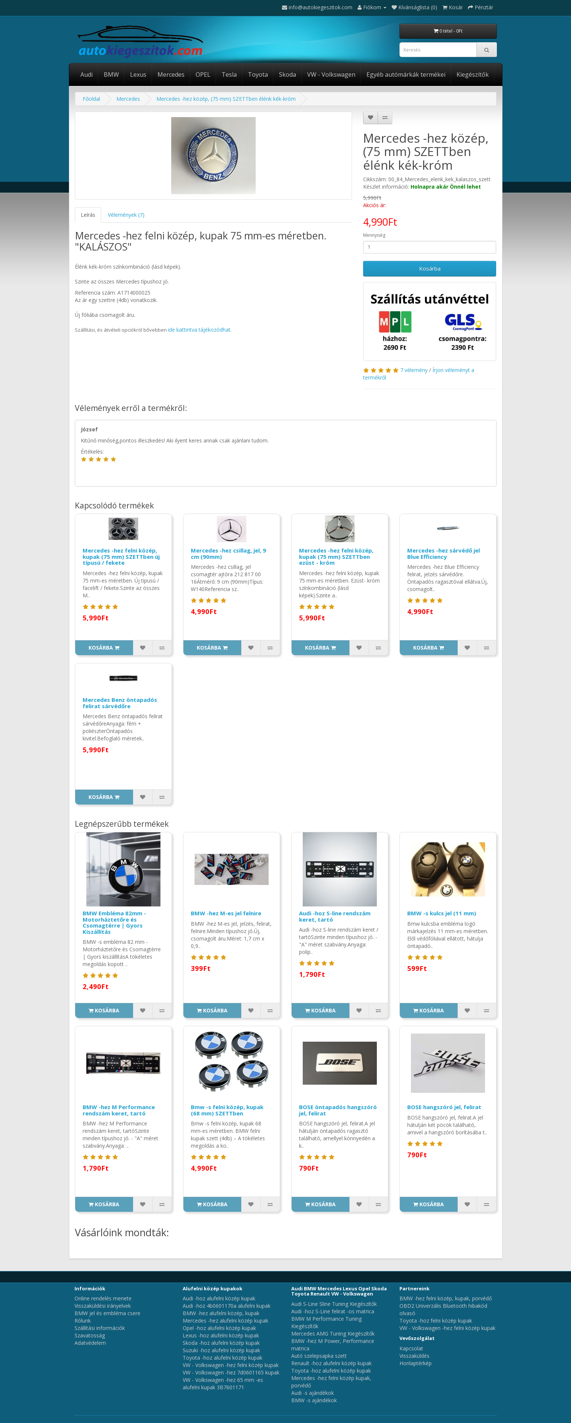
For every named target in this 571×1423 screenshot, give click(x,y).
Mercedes (171, 74)
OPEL (203, 74)
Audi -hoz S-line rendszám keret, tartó (335, 916)
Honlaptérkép (415, 1363)
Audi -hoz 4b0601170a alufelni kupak (226, 1305)
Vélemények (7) (126, 214)
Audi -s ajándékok (312, 1392)
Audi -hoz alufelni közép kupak (219, 1298)
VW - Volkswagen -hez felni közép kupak (231, 1365)
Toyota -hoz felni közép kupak (435, 1320)
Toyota (258, 74)
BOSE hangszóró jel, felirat (444, 1107)
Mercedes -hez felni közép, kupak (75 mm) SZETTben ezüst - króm (336, 556)
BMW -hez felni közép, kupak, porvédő (445, 1298)
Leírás (88, 214)
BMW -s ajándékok (314, 1400)
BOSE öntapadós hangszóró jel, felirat (338, 1110)
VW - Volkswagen (331, 74)
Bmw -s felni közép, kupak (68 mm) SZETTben (227, 1110)
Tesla (229, 74)
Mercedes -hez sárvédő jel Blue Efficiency (443, 553)
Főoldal (91, 98)
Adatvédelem (90, 1342)
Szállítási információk (99, 1327)
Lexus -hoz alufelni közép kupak (221, 1335)
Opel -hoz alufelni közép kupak (219, 1327)
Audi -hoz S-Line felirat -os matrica (332, 1311)
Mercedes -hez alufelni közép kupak (225, 1320)
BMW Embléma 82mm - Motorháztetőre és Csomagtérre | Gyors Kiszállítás (114, 922)
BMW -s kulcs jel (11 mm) (441, 913)
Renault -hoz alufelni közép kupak (331, 1363)
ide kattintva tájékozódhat (199, 329)
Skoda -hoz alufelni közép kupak (221, 1342)
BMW (111, 74)
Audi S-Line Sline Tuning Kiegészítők (334, 1303)
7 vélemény (414, 370)
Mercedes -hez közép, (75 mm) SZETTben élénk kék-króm (226, 98)
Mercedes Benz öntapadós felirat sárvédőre (120, 703)
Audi (86, 74)
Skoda (287, 74)
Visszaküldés (414, 1355)
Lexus (138, 74)
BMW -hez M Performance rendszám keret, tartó (119, 1110)
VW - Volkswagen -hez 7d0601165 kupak (231, 1372)
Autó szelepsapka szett (319, 1355)
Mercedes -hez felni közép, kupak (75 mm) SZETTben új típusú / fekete (121, 556)
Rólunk (82, 1320)
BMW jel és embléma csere (107, 1313)
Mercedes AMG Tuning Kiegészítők (333, 1333)
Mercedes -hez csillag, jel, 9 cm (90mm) (228, 553)
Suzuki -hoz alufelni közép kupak (221, 1350)
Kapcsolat (411, 1348)
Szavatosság (89, 1335)
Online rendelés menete (103, 1298)
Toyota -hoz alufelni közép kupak (222, 1357)
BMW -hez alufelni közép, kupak (221, 1313)
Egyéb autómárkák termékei (405, 74)
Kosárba (430, 268)
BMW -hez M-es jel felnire (226, 913)
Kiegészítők (473, 74)
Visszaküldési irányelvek (102, 1305)
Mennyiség (374, 235)
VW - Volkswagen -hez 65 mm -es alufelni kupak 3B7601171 (223, 1383)
